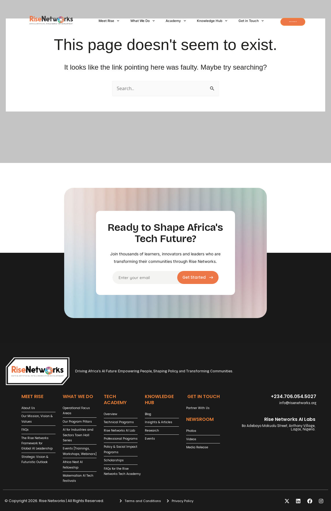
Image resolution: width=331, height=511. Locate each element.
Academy (176, 17)
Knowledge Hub (212, 17)
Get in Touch (111, 24)
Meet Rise (109, 17)
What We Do (142, 17)
